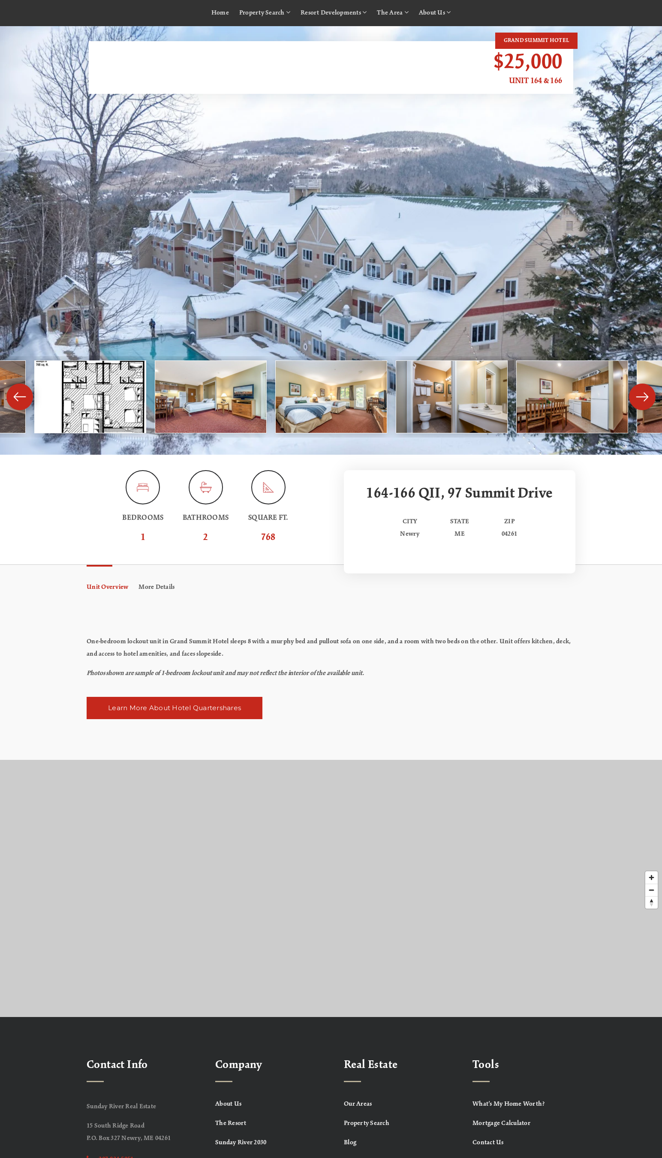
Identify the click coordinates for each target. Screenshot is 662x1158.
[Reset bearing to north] (651, 902)
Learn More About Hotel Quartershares (174, 708)
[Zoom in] (651, 877)
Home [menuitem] (220, 12)
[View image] (90, 397)
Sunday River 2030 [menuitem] (240, 1142)
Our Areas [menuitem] (358, 1104)
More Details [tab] (156, 587)
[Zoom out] (651, 890)
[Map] (331, 888)
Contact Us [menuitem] (488, 1142)
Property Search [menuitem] (264, 12)
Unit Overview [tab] (107, 587)
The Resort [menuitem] (231, 1123)
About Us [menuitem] (435, 12)
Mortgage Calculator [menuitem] (501, 1123)
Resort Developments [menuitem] (334, 12)
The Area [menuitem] (393, 12)
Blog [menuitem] (350, 1142)
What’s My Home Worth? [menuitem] (508, 1104)
